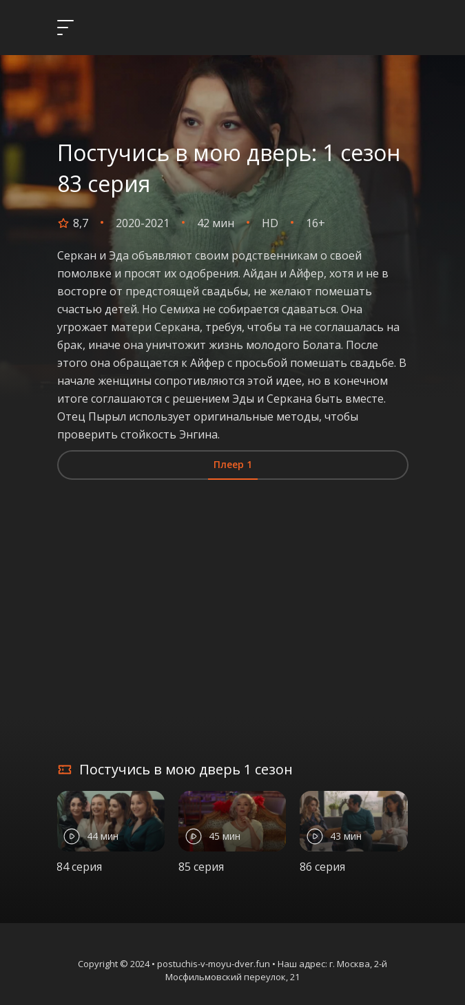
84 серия (79, 866)
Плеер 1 (233, 464)
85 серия (201, 866)
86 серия (322, 866)
